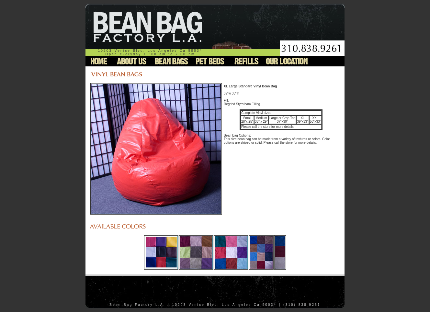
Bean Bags (170, 61)
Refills (246, 61)
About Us (132, 61)
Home (99, 61)
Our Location (287, 61)
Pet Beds (209, 61)
